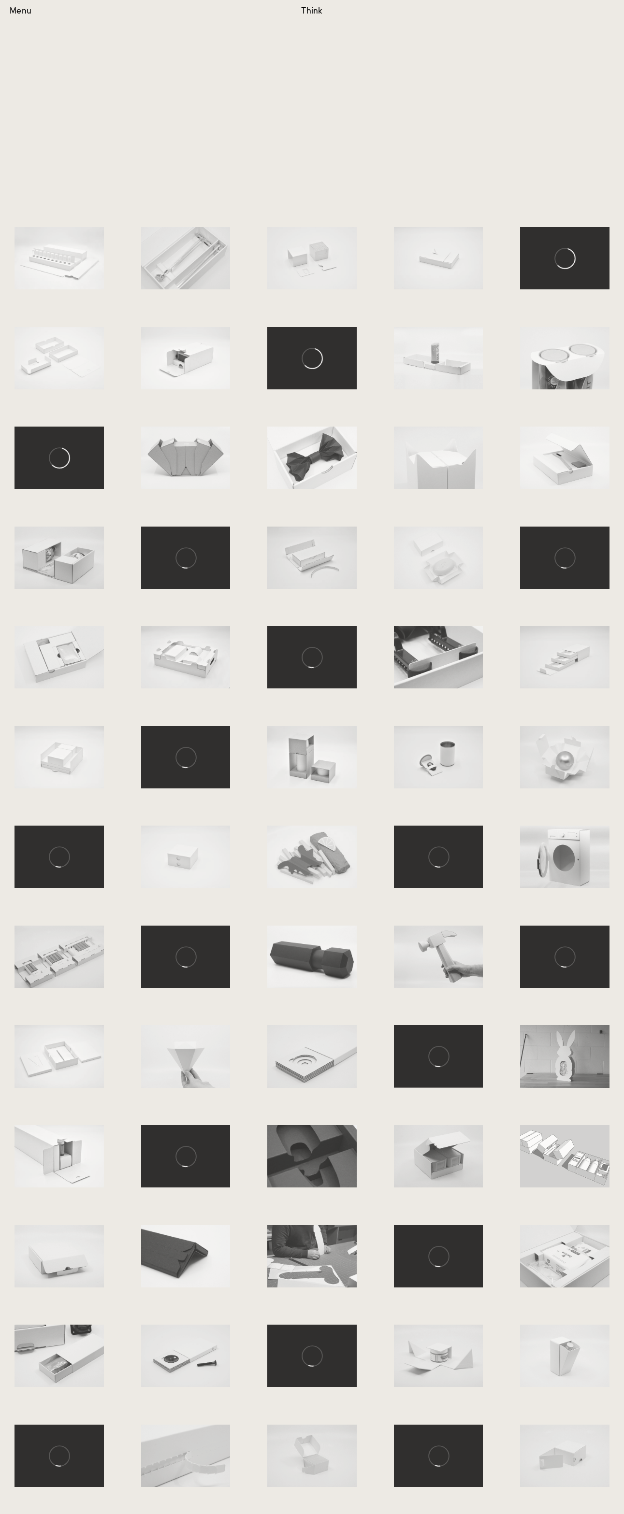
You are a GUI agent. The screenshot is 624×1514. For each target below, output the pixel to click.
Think (312, 11)
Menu (20, 11)
